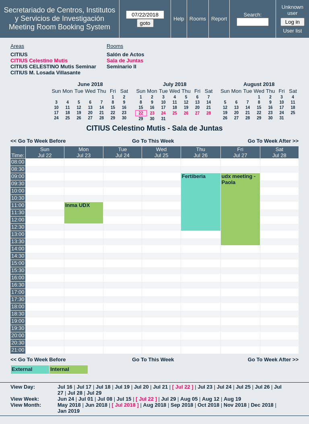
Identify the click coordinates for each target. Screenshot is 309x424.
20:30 (18, 343)
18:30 (18, 314)
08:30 (18, 169)
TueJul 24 (122, 152)
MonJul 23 (84, 152)
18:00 (18, 306)
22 (113, 113)
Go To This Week (153, 141)
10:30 (18, 198)
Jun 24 (66, 399)
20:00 (18, 335)
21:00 (18, 350)
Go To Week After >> (273, 141)
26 (78, 118)
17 (56, 113)
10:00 (18, 191)
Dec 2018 (262, 405)
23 (124, 113)
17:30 (18, 299)
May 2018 (69, 405)
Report (219, 19)
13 (90, 107)
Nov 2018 (235, 405)
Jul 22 (182, 387)
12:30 (18, 227)
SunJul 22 (45, 152)
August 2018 (258, 84)
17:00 (18, 292)
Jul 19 (122, 387)
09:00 (18, 176)
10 (56, 107)
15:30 (18, 270)
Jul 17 (83, 387)
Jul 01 (85, 399)
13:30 (18, 241)
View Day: (22, 387)
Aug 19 (232, 399)
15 (113, 107)
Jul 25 (243, 387)
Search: (253, 15)
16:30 (18, 285)
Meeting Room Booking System (59, 27)
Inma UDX (77, 205)
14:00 (18, 249)
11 (67, 107)
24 (56, 118)
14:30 (18, 256)
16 (124, 107)
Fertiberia (194, 176)
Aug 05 (189, 399)
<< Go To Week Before (38, 141)
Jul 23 (205, 387)
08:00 (18, 162)
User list (292, 31)
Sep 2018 (182, 405)
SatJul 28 (279, 152)
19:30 (18, 328)
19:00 (18, 321)
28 (101, 118)
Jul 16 (65, 387)
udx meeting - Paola (239, 179)
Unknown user (292, 10)
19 (78, 113)
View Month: (25, 405)
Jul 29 (94, 393)
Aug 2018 (155, 405)
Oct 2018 (208, 405)
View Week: (24, 399)
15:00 (18, 263)
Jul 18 (103, 387)
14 (101, 107)
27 (90, 118)
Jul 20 (141, 387)
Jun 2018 (96, 405)
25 (67, 118)
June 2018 (90, 84)
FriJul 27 (240, 152)
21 (101, 113)
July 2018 (175, 84)
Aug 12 (210, 399)
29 (113, 118)
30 (124, 118)
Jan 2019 (69, 411)
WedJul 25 (161, 152)
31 (163, 119)
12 (78, 107)
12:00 (18, 220)
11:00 (18, 205)
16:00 (18, 277)
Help (178, 19)
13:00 (18, 234)
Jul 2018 (125, 405)
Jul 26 (262, 387)
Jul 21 (160, 387)
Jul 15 (124, 399)
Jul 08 (104, 399)
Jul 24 (224, 387)
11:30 (18, 212)
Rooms (198, 19)
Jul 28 (75, 393)
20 (90, 113)
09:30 (18, 183)
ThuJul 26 (201, 152)
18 (67, 113)
